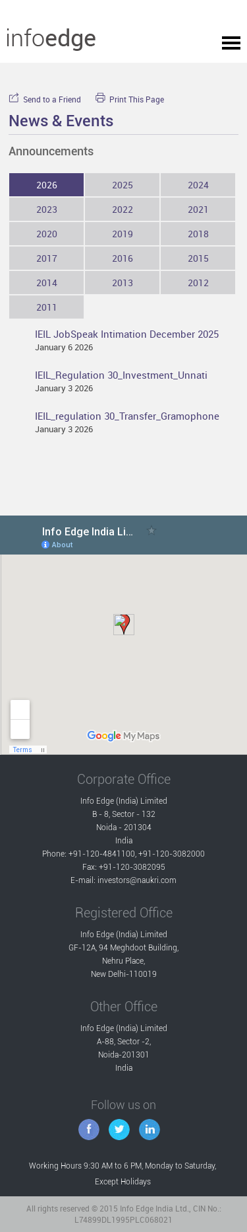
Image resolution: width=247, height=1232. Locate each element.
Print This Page (130, 99)
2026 (46, 184)
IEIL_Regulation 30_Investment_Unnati (121, 374)
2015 (198, 258)
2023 (46, 209)
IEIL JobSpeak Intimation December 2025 (127, 333)
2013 (122, 282)
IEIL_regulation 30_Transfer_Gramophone (127, 415)
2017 (46, 258)
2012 (198, 282)
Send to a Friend (45, 99)
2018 (198, 233)
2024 (198, 184)
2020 (46, 233)
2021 (198, 209)
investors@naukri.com (137, 880)
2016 (122, 258)
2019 (122, 233)
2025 (122, 184)
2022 (122, 209)
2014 (46, 282)
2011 (46, 307)
